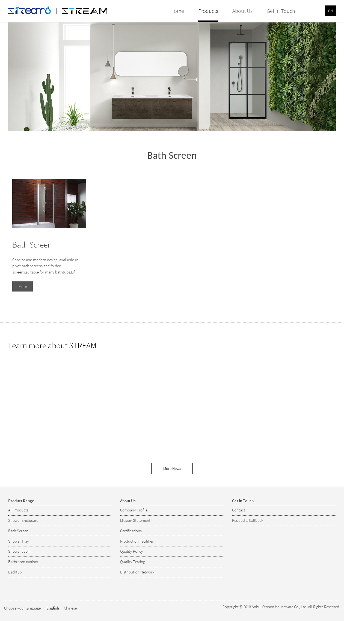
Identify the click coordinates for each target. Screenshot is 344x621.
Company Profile (133, 510)
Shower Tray (18, 541)
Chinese (70, 608)
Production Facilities (137, 541)
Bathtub (15, 572)
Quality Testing (132, 561)
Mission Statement (135, 520)
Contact (238, 510)
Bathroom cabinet (23, 561)
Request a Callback (247, 520)
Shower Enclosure (23, 520)
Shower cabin (19, 551)
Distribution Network (137, 572)
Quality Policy (131, 551)
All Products (18, 510)
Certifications (131, 530)
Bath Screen (32, 244)
